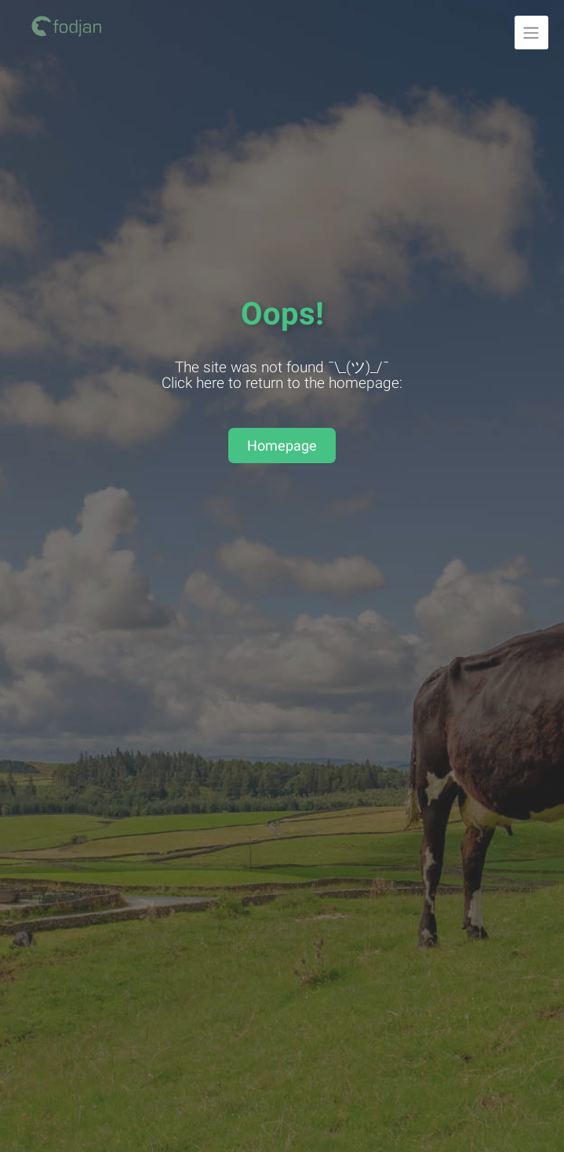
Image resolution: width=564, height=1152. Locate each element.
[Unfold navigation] (531, 32)
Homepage (282, 445)
